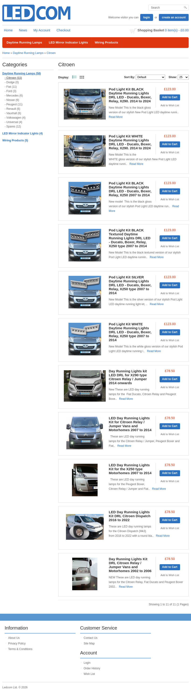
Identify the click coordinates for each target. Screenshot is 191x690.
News (23, 30)
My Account (41, 30)
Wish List (89, 674)
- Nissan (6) (12, 100)
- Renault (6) (12, 108)
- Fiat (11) (11, 86)
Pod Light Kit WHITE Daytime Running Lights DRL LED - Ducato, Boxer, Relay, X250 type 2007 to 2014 (130, 332)
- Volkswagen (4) (15, 117)
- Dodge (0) (12, 82)
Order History (92, 668)
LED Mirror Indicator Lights (68, 42)
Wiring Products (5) (15, 140)
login (146, 17)
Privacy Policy (17, 643)
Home (8, 30)
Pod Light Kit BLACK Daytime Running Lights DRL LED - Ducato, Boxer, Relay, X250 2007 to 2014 (130, 189)
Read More (116, 117)
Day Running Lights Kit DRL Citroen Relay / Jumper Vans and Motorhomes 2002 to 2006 (130, 565)
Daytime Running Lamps (24, 42)
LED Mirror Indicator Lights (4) (22, 133)
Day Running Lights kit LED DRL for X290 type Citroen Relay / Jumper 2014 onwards (128, 377)
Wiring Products (106, 42)
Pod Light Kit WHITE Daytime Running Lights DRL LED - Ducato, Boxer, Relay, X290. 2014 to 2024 (130, 142)
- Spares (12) (13, 126)
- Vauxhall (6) (13, 113)
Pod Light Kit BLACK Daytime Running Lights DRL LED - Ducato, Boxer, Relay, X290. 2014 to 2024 (130, 95)
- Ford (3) (10, 91)
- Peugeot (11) (14, 104)
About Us (14, 638)
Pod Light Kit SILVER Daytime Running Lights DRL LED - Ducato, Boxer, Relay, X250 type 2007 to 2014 (130, 285)
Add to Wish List (169, 105)
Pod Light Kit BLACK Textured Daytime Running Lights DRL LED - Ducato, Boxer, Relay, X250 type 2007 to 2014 (129, 238)
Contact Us (90, 638)
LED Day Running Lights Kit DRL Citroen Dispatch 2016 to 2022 (129, 516)
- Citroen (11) (13, 78)
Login (87, 662)
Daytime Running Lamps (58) (21, 73)
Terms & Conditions (20, 649)
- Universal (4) (13, 122)
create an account (174, 17)
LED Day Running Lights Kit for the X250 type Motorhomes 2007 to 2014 (130, 469)
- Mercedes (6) (14, 95)
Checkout (63, 30)
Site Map (89, 643)
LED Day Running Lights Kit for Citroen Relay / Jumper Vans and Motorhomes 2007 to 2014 (130, 424)
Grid (82, 77)
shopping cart (133, 30)
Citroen (51, 53)
